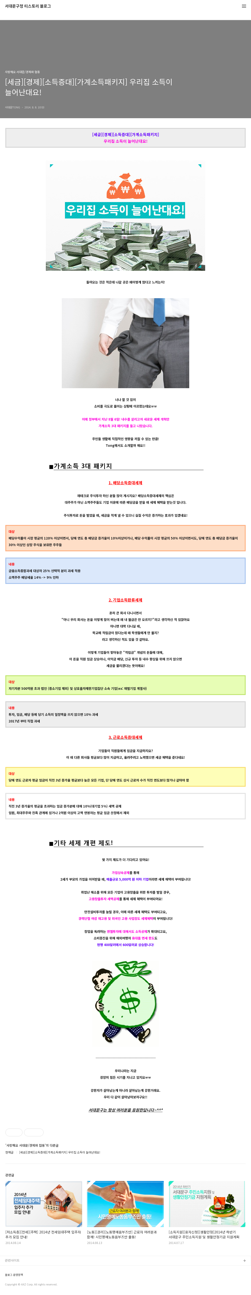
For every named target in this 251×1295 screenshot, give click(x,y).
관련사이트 (12, 1260)
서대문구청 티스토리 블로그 (28, 6)
